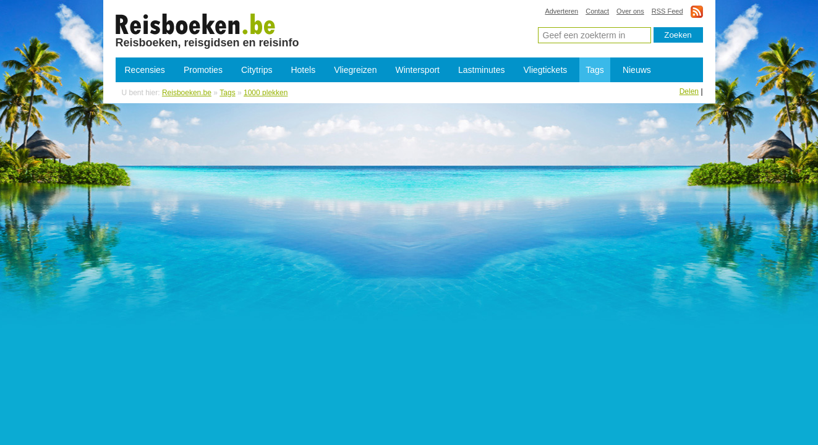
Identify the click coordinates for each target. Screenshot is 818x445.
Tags (595, 70)
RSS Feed (667, 11)
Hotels (303, 70)
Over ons (630, 11)
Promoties (203, 70)
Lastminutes (481, 70)
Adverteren (561, 11)
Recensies (145, 70)
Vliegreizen (355, 70)
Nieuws (637, 70)
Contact (597, 11)
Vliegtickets (545, 70)
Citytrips (257, 70)
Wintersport (417, 70)
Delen (689, 91)
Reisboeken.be (186, 92)
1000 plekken (196, 23)
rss (697, 11)
